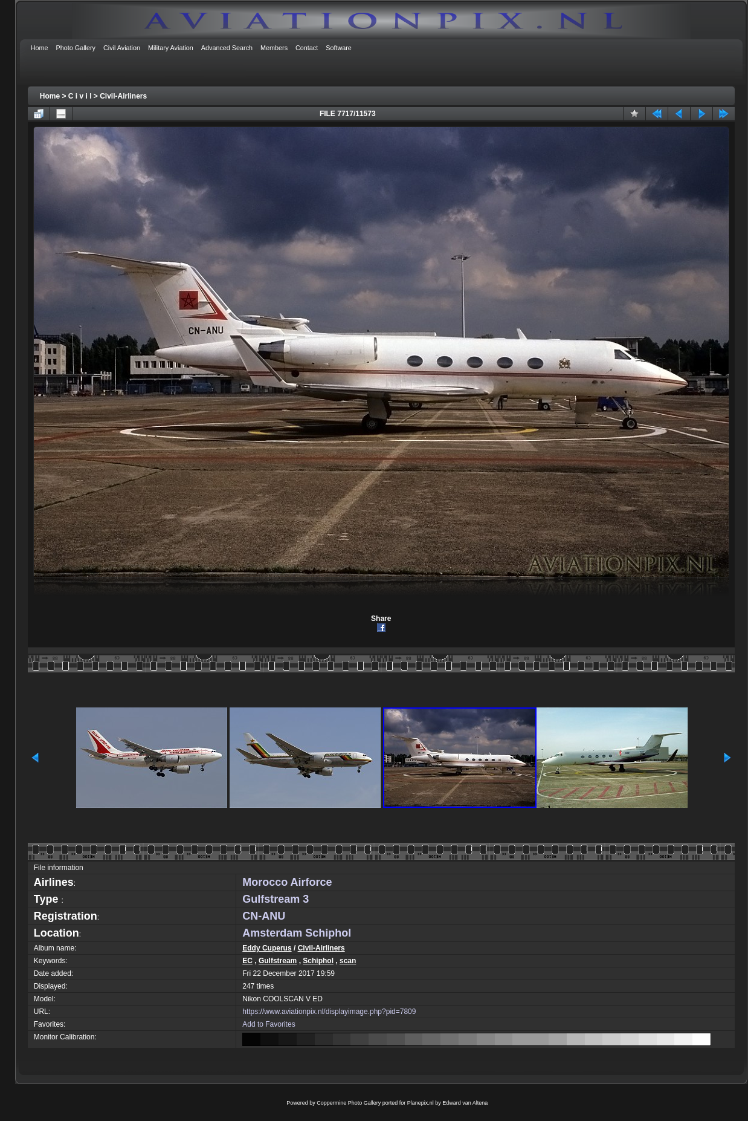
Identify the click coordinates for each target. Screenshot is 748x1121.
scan (348, 961)
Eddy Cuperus (266, 948)
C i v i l (80, 96)
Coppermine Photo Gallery (349, 1103)
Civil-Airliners (123, 96)
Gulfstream (278, 961)
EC (247, 961)
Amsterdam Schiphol (296, 933)
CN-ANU (263, 916)
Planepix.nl (420, 1103)
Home (50, 96)
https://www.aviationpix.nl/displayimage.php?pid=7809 (329, 1011)
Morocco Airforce (287, 882)
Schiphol (318, 961)
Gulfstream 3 (275, 899)
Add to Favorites (268, 1024)
